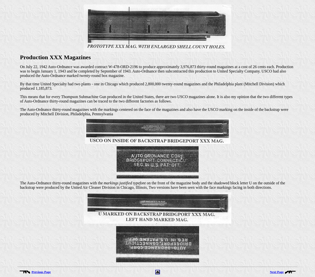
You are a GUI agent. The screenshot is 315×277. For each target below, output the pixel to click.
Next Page (277, 272)
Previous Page (41, 272)
